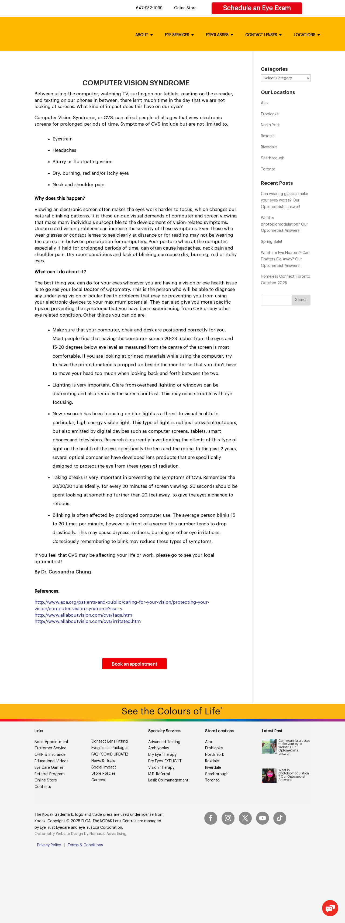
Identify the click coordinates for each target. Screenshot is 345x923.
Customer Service (50, 748)
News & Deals (103, 761)
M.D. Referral (159, 774)
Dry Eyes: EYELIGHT (165, 761)
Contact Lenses (261, 35)
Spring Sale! (271, 242)
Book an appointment (134, 664)
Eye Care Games (49, 768)
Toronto (268, 169)
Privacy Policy (49, 845)
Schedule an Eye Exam (257, 8)
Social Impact (103, 767)
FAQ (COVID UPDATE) (109, 754)
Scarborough (272, 158)
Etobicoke (270, 114)
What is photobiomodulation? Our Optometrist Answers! (284, 224)
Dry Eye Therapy (162, 755)
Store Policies (103, 774)
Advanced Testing (164, 742)
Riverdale (269, 147)
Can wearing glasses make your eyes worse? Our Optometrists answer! (284, 200)
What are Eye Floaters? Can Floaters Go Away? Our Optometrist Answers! (285, 259)
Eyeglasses (217, 35)
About (141, 35)
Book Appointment (51, 742)
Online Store (185, 8)
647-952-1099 (149, 8)
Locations (304, 35)
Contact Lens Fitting (109, 741)
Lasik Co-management (168, 780)
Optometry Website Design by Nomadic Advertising (80, 834)
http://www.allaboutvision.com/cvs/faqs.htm (83, 615)
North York (270, 125)
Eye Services (177, 35)
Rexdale (268, 136)
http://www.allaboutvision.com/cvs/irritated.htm (87, 621)
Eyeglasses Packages (110, 748)
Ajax (264, 103)
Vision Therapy (161, 768)
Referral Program (49, 774)
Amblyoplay (158, 748)
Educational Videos (51, 761)
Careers (98, 780)
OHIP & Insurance (49, 755)
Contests (42, 787)
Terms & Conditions (85, 845)
